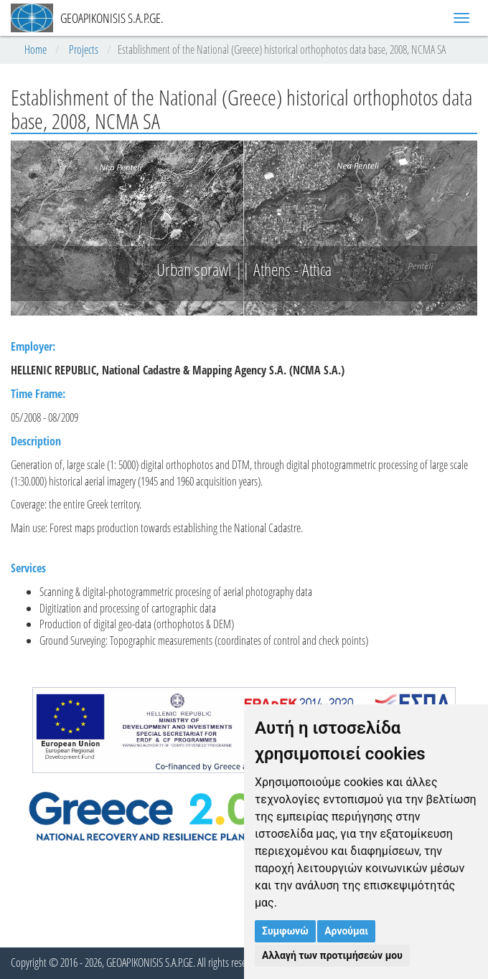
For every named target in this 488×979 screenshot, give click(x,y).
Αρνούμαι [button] (346, 931)
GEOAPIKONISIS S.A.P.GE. (87, 18)
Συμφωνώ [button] (285, 931)
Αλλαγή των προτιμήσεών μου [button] (332, 955)
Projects (83, 49)
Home (35, 49)
